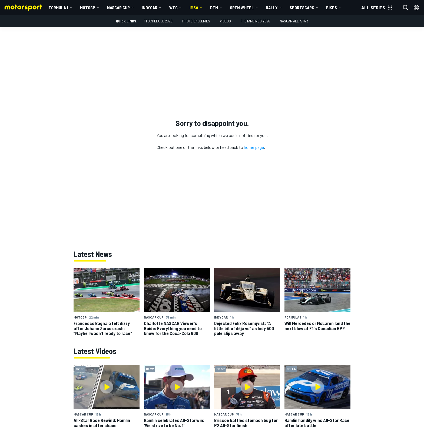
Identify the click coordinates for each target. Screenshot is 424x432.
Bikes (331, 7)
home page (254, 147)
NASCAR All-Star (294, 21)
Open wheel (242, 7)
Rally (272, 7)
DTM (214, 7)
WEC (173, 7)
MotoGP (87, 7)
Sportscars (302, 7)
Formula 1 (58, 7)
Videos (225, 21)
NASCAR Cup (118, 7)
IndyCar (149, 7)
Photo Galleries (196, 21)
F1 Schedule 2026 (158, 21)
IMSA (194, 7)
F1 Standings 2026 (255, 21)
